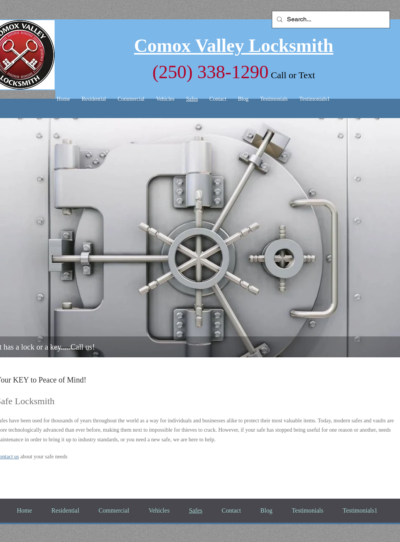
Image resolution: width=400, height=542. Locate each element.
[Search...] (330, 19)
